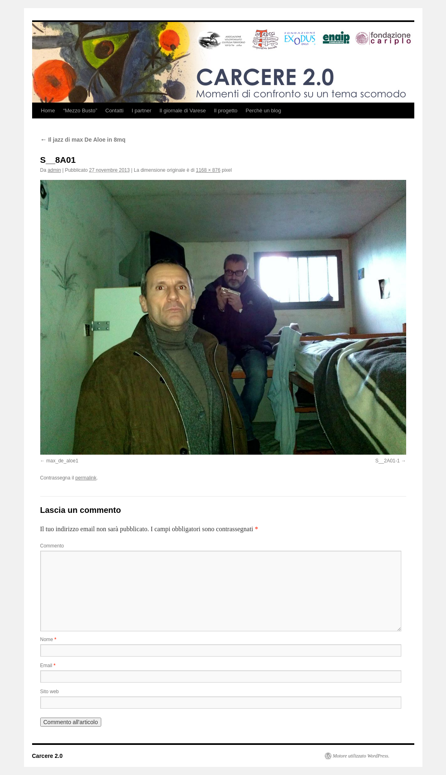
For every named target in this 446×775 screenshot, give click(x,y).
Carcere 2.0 (47, 756)
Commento (52, 546)
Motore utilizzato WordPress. (361, 756)
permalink (85, 478)
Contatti (114, 110)
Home (48, 110)
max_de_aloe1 (62, 461)
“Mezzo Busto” (80, 110)
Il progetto (225, 110)
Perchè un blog (263, 110)
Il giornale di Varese (182, 110)
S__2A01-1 (387, 461)
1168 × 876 (208, 170)
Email (48, 665)
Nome (48, 639)
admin (54, 170)
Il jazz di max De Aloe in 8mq (83, 139)
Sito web (49, 691)
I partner (141, 110)
